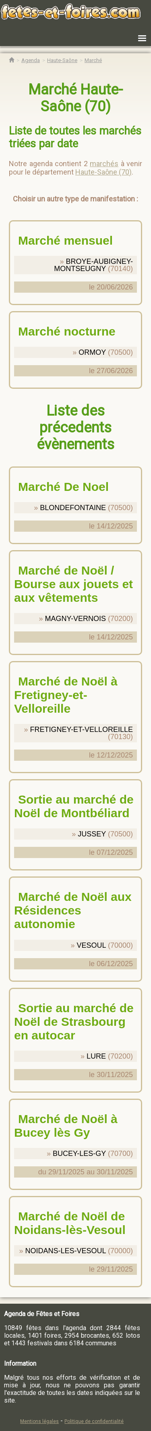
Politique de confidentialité (94, 1421)
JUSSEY (92, 834)
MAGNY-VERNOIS (75, 619)
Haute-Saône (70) (103, 172)
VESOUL (91, 945)
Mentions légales (39, 1421)
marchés (104, 163)
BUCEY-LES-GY (79, 1154)
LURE (96, 1056)
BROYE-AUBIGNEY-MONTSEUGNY (93, 265)
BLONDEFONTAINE (73, 508)
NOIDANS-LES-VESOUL (65, 1251)
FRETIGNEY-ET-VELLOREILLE (81, 730)
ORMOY (92, 352)
